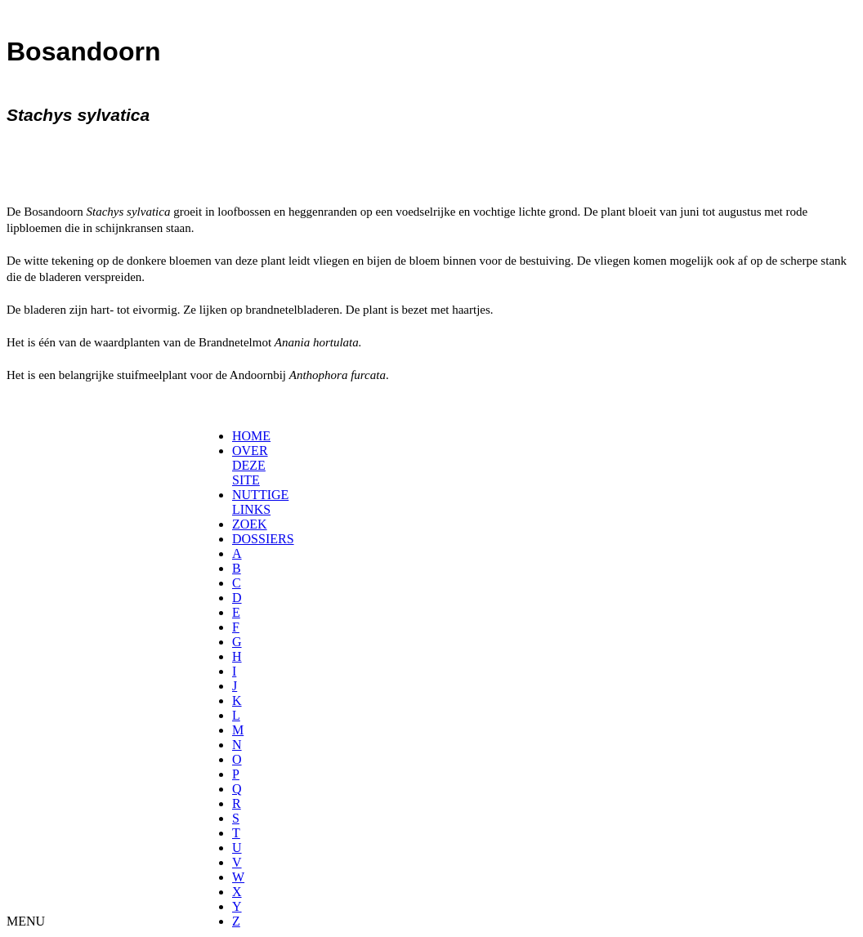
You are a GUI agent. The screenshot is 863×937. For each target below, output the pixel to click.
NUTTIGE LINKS (260, 502)
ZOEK (249, 524)
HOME (251, 436)
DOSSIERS (263, 539)
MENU (26, 921)
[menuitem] (237, 436)
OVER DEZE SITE (250, 465)
